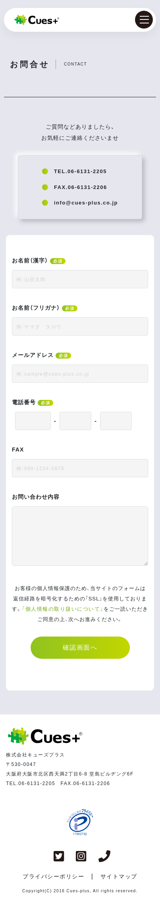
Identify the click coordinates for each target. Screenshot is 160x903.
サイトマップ (118, 876)
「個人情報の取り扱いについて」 (63, 609)
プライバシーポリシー (53, 876)
